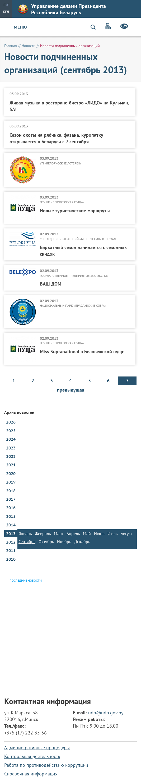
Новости (28, 45)
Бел (6, 12)
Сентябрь (26, 541)
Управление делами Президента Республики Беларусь (62, 9)
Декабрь (82, 541)
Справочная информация (31, 774)
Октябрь (46, 541)
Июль (112, 533)
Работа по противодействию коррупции (46, 765)
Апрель (73, 533)
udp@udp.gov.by (105, 713)
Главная (10, 45)
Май (87, 533)
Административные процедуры (37, 748)
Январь (25, 533)
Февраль (43, 533)
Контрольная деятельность (32, 756)
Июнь (99, 533)
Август (126, 533)
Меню (20, 27)
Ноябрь (64, 541)
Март (58, 533)
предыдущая (70, 390)
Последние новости (26, 580)
